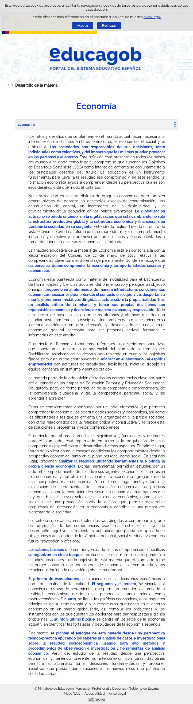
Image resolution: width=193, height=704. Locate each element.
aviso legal (152, 17)
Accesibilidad (94, 693)
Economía (26, 124)
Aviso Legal (117, 693)
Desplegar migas (6, 85)
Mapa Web (72, 693)
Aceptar (82, 25)
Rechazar (109, 25)
